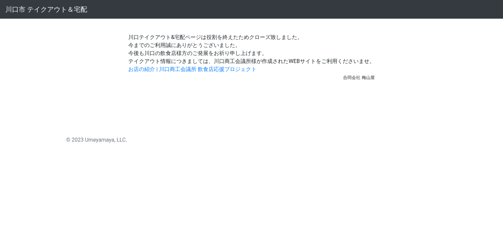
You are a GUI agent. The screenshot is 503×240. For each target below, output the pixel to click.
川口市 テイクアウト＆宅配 (46, 9)
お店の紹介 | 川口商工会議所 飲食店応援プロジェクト (192, 69)
